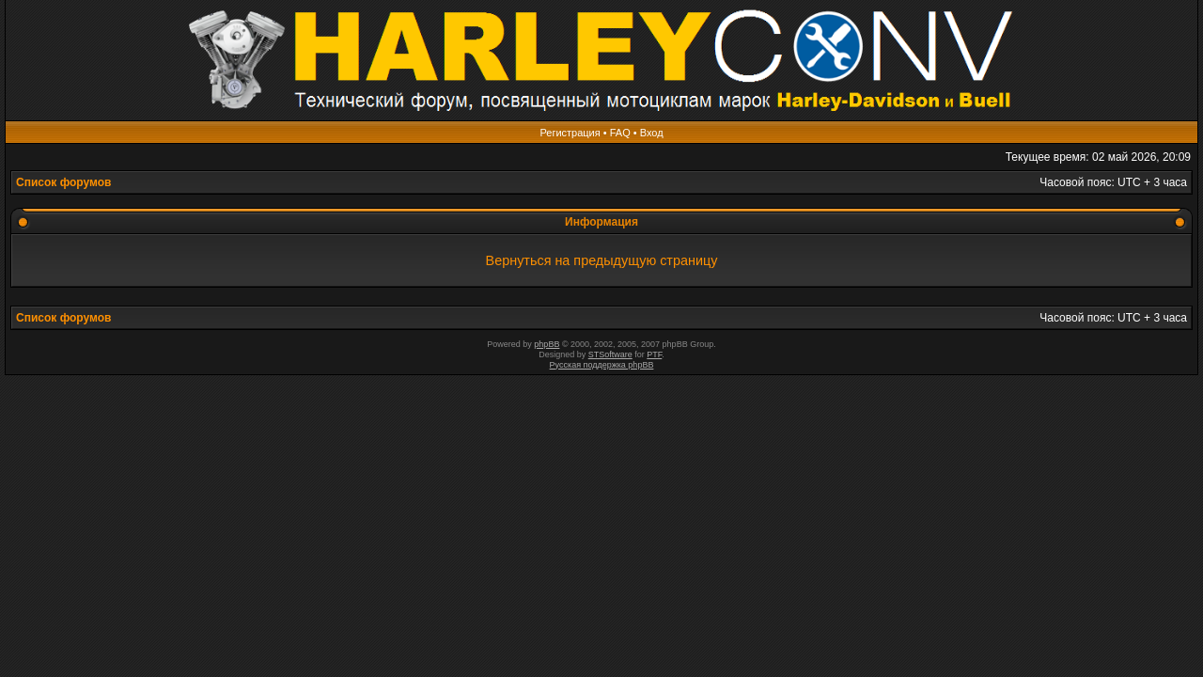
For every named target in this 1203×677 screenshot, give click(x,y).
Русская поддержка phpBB (602, 365)
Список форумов (63, 182)
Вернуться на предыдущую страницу (602, 260)
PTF (654, 354)
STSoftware (610, 354)
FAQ (620, 132)
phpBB (546, 344)
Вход (652, 132)
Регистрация (569, 132)
